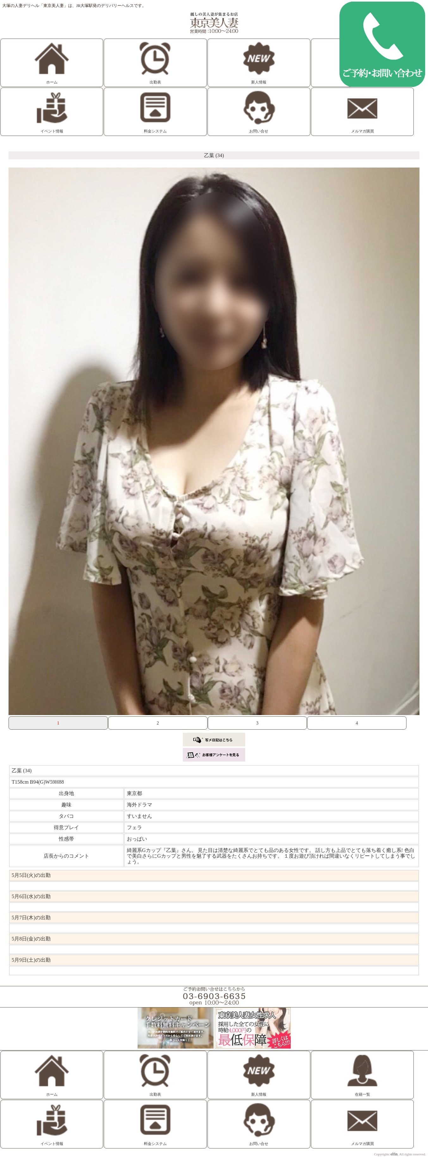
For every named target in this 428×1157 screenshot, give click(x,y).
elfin (394, 1154)
